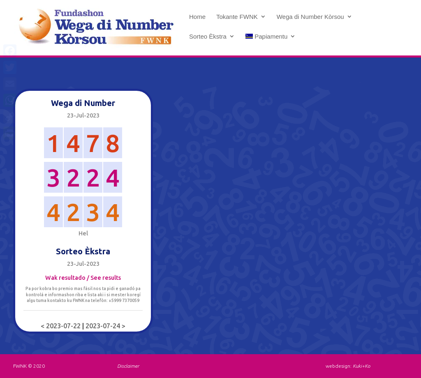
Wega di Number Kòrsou (310, 17)
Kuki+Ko (361, 366)
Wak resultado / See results (83, 277)
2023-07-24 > (105, 326)
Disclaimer (128, 366)
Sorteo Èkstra (208, 36)
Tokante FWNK (237, 17)
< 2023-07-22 (61, 326)
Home (197, 17)
